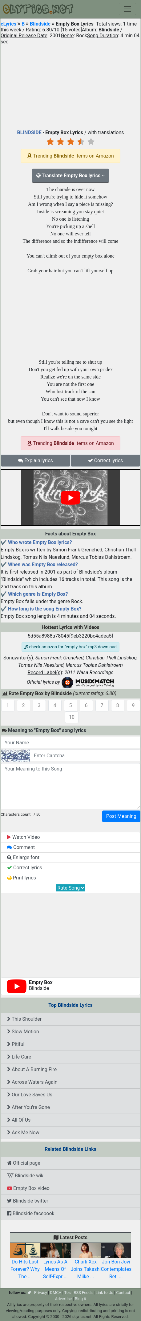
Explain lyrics (35, 460)
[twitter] (29, 1292)
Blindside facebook (30, 1213)
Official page (23, 1163)
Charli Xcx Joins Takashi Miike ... (85, 1263)
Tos (67, 1292)
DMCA (55, 1292)
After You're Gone (28, 1107)
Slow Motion (23, 1032)
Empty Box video (28, 1188)
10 (72, 717)
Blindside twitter (27, 1201)
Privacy (40, 1292)
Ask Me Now (23, 1132)
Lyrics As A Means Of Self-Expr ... (55, 1263)
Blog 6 (80, 1298)
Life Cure (19, 1057)
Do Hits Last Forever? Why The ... (25, 1263)
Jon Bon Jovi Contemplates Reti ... (116, 1263)
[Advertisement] (70, 85)
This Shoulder (24, 1019)
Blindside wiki (26, 1176)
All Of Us (18, 1120)
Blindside (40, 24)
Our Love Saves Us (29, 1095)
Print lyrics (21, 878)
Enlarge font (23, 857)
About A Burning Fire (32, 1069)
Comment (21, 847)
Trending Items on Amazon (70, 156)
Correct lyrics (105, 460)
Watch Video (23, 837)
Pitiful (15, 1044)
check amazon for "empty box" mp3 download (70, 646)
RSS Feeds (83, 1292)
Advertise (63, 1298)
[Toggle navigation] (127, 9)
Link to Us (104, 1292)
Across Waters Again (32, 1082)
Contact (123, 1292)
